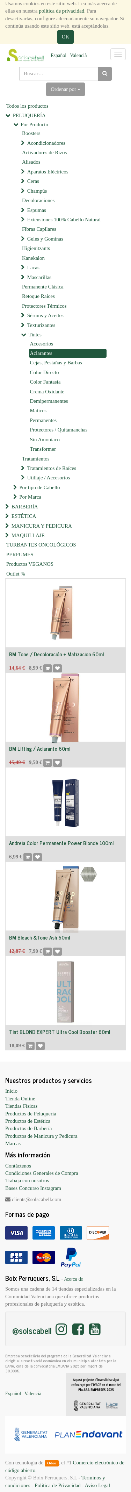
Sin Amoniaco (45, 439)
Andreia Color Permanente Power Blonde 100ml (61, 842)
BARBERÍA (25, 506)
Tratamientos (36, 459)
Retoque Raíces (38, 296)
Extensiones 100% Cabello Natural (64, 219)
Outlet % (15, 574)
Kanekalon (33, 258)
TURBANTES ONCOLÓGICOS (41, 545)
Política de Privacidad (58, 1485)
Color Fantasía (45, 382)
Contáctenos (18, 1166)
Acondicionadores (46, 143)
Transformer (43, 449)
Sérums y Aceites (45, 315)
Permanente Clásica (43, 287)
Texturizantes (41, 325)
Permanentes (43, 420)
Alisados (31, 162)
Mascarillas (39, 277)
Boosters (31, 133)
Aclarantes (41, 353)
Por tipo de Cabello (39, 487)
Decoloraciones (38, 200)
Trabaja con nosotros (27, 1180)
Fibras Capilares (39, 229)
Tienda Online (20, 1098)
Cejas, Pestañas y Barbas (56, 362)
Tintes (35, 334)
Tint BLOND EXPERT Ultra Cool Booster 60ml (59, 1031)
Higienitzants (36, 248)
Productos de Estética (27, 1121)
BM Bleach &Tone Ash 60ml (39, 937)
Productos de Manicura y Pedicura (41, 1136)
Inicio (11, 1091)
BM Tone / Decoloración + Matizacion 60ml (56, 654)
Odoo (51, 1463)
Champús (37, 191)
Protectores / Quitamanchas (59, 430)
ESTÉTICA (24, 516)
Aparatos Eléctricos (47, 171)
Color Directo (44, 372)
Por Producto (34, 124)
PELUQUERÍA (29, 115)
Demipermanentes (49, 401)
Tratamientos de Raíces (51, 468)
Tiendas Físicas (21, 1106)
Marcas (13, 1143)
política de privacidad (61, 11)
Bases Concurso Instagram (33, 1188)
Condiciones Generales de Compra (41, 1173)
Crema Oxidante (47, 391)
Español (58, 55)
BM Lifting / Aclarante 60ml (39, 748)
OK (66, 37)
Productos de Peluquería (30, 1113)
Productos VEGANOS (29, 564)
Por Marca (30, 497)
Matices (38, 410)
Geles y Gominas (45, 239)
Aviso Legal (97, 1485)
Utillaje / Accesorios (48, 477)
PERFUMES (20, 554)
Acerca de (73, 1279)
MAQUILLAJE (28, 535)
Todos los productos (27, 106)
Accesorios (41, 344)
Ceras (33, 181)
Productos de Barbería (28, 1128)
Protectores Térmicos (44, 306)
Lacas (33, 267)
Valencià (78, 55)
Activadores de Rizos (44, 152)
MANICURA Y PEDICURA (42, 526)
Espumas (36, 210)
